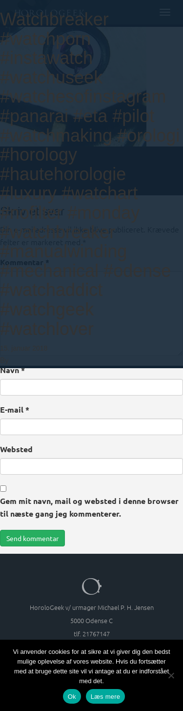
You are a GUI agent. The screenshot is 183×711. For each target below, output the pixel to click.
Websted (16, 449)
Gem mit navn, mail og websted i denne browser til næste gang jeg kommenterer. (89, 507)
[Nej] (171, 675)
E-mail (14, 409)
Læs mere (106, 696)
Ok (72, 696)
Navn (12, 370)
